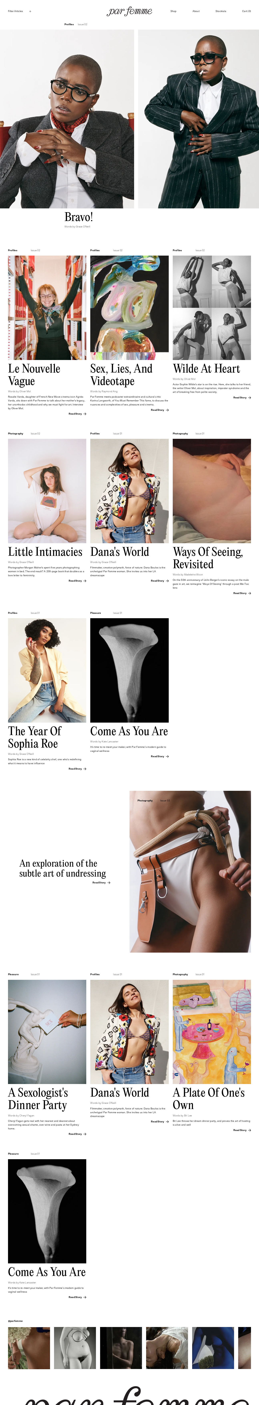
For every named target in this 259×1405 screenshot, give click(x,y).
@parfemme (15, 1321)
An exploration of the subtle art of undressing (62, 869)
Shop (174, 11)
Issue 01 (117, 433)
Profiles (69, 24)
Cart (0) (246, 11)
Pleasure (95, 613)
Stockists (221, 11)
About (196, 11)
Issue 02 (82, 24)
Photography (15, 433)
